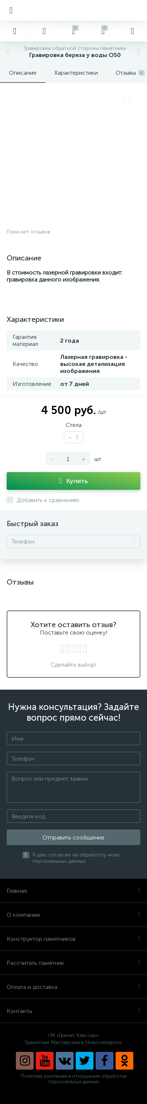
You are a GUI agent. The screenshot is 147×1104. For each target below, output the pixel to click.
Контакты (73, 1010)
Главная (73, 890)
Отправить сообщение (73, 837)
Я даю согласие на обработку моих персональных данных (76, 858)
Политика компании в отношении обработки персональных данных (74, 1078)
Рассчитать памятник (73, 962)
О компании (73, 914)
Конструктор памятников (73, 938)
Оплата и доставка (73, 986)
